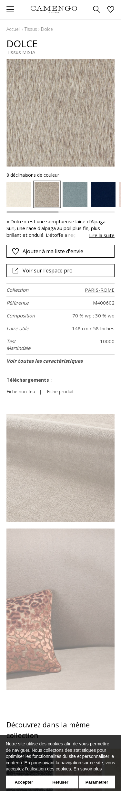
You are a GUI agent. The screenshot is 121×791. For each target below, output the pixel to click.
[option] (18, 194)
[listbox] (60, 194)
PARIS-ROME (100, 290)
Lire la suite (102, 235)
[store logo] (54, 9)
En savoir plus (88, 768)
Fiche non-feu (20, 391)
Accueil (13, 29)
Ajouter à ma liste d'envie (47, 251)
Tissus (31, 29)
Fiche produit (60, 391)
